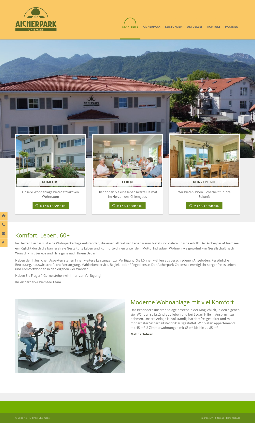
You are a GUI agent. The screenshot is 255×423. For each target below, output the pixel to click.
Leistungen (173, 26)
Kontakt (213, 26)
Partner (231, 26)
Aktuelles (195, 26)
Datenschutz (233, 418)
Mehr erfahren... (144, 334)
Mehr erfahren (53, 205)
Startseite (130, 26)
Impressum (207, 418)
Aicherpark (151, 26)
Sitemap (219, 418)
